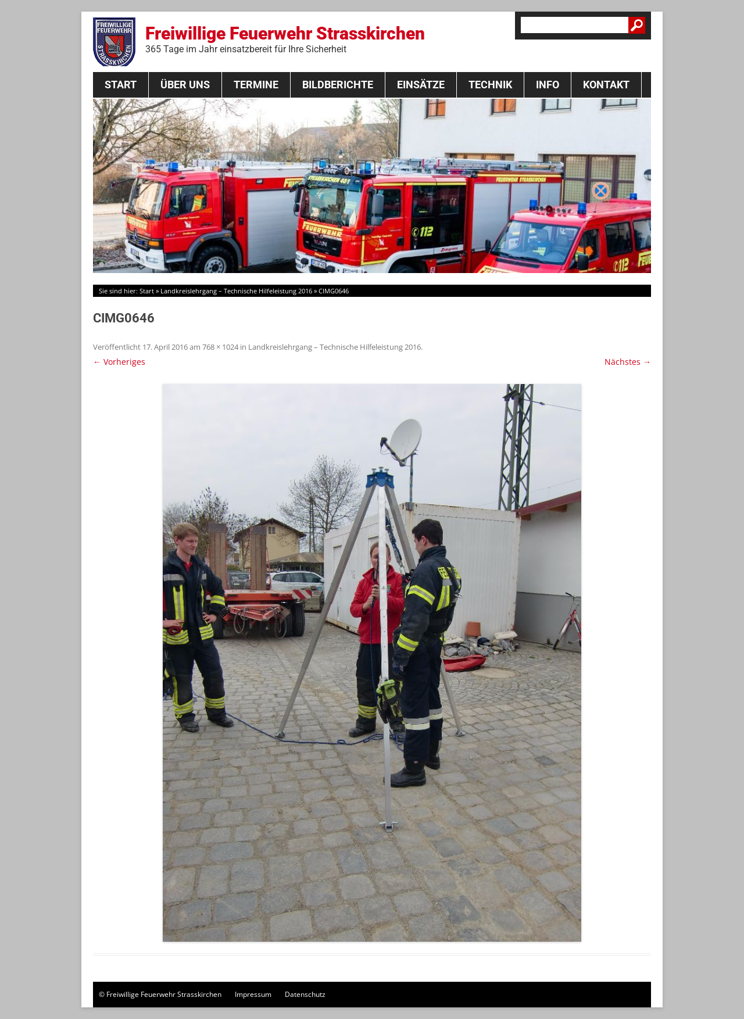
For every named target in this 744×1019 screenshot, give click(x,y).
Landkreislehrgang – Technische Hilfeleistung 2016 (236, 290)
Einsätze (421, 84)
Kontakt (606, 84)
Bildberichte (337, 84)
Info (547, 84)
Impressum (253, 994)
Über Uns (185, 84)
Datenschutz (305, 994)
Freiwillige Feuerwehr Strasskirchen (285, 39)
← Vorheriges (119, 361)
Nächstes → (627, 361)
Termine (256, 84)
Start (121, 84)
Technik (490, 84)
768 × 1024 (220, 347)
